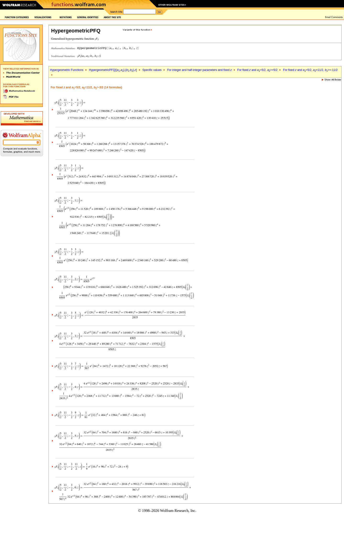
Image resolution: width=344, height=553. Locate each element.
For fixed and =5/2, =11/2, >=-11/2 (310, 70)
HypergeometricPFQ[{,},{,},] (113, 70)
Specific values (151, 70)
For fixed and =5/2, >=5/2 (257, 70)
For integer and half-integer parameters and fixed (199, 70)
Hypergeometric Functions (66, 70)
